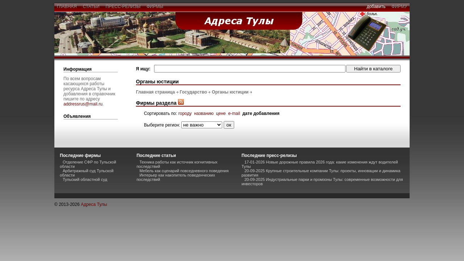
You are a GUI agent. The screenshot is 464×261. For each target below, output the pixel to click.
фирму (399, 6)
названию (204, 113)
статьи (91, 6)
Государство (193, 92)
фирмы (155, 6)
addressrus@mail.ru (83, 104)
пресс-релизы (123, 6)
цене (221, 113)
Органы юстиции (230, 92)
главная (66, 6)
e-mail (234, 113)
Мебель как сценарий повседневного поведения (184, 171)
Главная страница (155, 92)
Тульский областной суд (85, 179)
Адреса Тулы (94, 204)
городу (185, 113)
